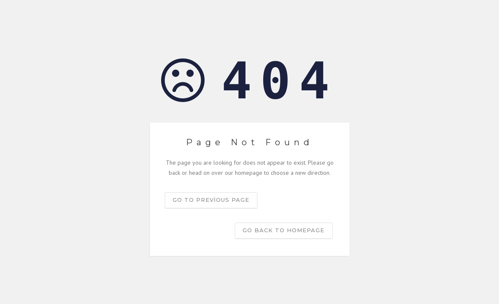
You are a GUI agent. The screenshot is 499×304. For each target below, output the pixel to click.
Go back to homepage (283, 230)
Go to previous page (211, 199)
